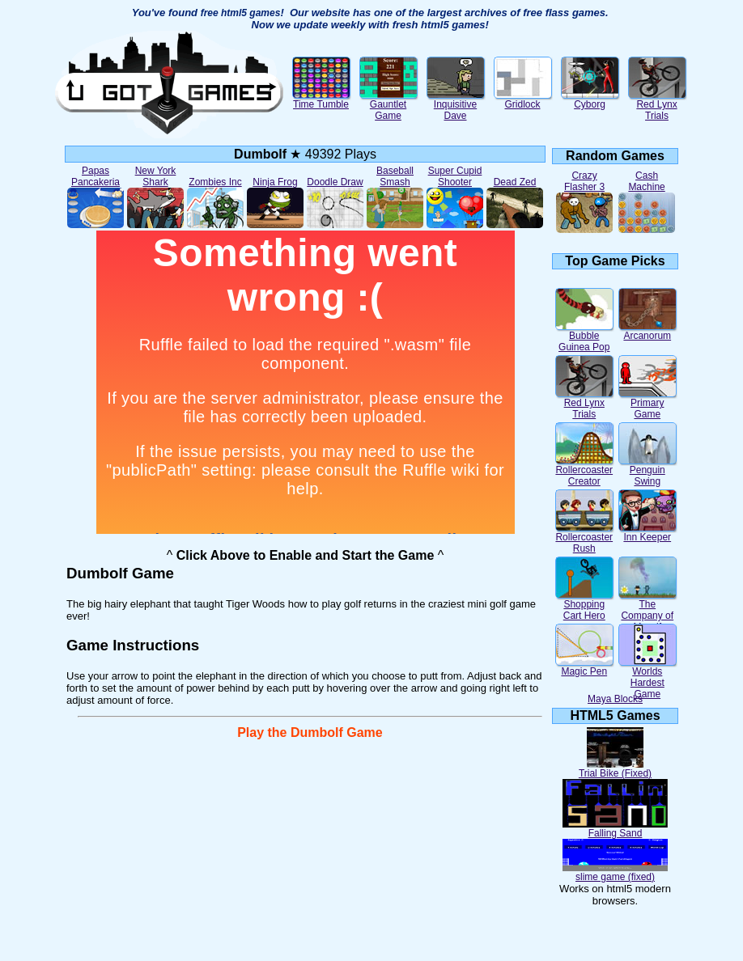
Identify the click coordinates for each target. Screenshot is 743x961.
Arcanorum (647, 331)
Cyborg (590, 100)
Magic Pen (584, 667)
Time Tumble (321, 100)
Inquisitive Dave (456, 105)
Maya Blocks (615, 699)
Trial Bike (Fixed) (615, 769)
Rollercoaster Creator (584, 471)
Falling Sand (615, 829)
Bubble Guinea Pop (584, 337)
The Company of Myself (647, 611)
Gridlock (523, 100)
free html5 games (241, 13)
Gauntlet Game (388, 105)
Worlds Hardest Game (647, 678)
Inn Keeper (647, 533)
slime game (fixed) (615, 872)
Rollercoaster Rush (584, 538)
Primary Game (647, 404)
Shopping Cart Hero (584, 605)
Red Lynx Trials (657, 105)
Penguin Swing (647, 471)
